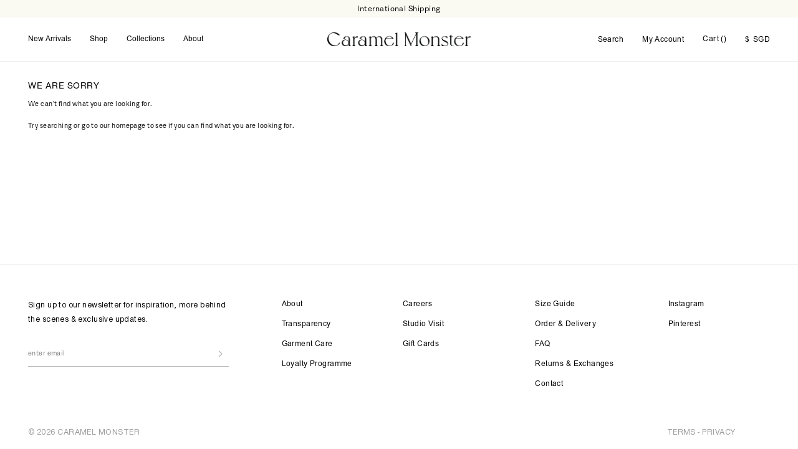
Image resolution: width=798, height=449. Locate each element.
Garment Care (307, 344)
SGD (757, 40)
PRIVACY (718, 432)
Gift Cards (421, 344)
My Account (663, 40)
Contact (549, 384)
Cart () (714, 39)
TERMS (681, 432)
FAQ (542, 344)
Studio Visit (423, 324)
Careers (417, 304)
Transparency (306, 324)
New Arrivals (49, 39)
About (193, 39)
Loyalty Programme (317, 364)
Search (611, 40)
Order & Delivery (565, 324)
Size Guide (555, 304)
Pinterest (684, 324)
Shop (99, 39)
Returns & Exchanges (574, 364)
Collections (146, 39)
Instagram (686, 304)
